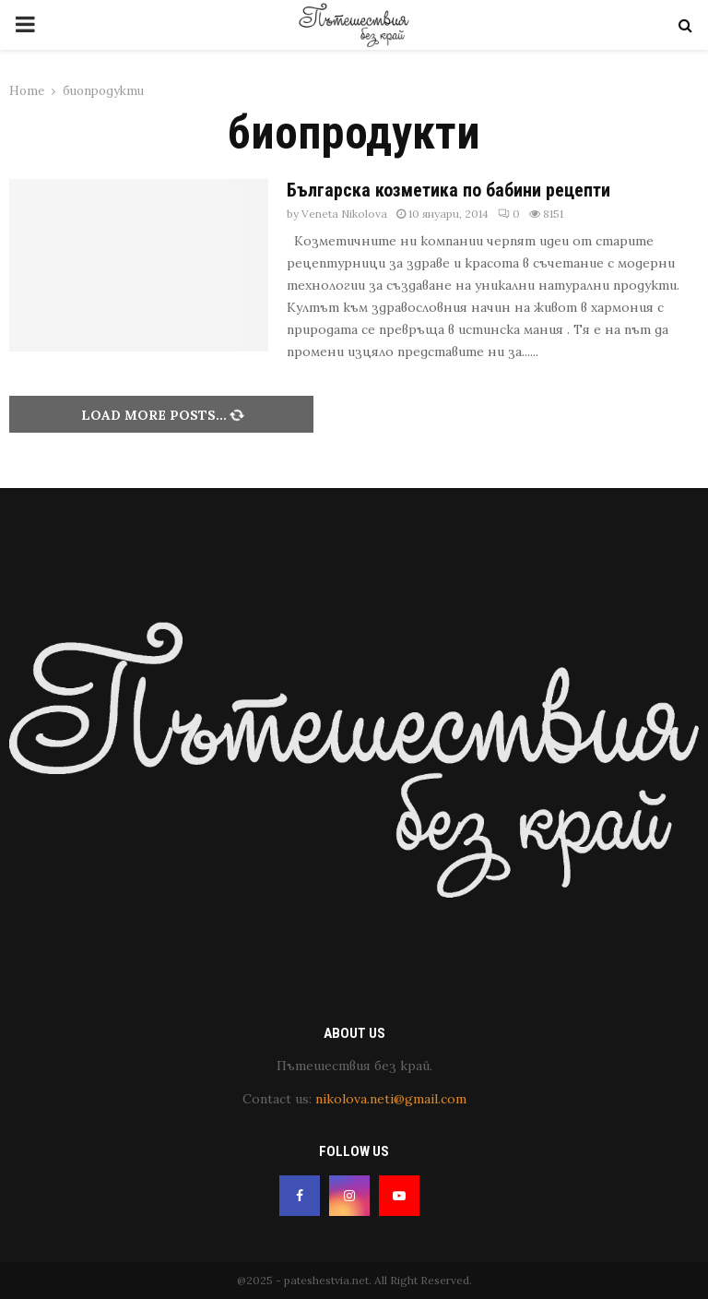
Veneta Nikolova (344, 213)
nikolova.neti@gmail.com (390, 1098)
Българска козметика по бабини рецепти (448, 190)
